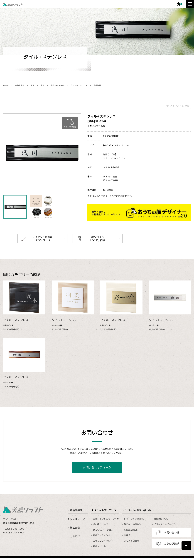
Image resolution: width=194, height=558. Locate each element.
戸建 (32, 85)
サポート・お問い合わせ (138, 510)
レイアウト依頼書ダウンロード (42, 238)
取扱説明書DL (131, 529)
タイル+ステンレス (79, 85)
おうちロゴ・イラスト (103, 540)
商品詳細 (97, 85)
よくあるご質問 (131, 540)
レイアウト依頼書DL (134, 518)
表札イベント (99, 546)
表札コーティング (101, 535)
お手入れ (128, 535)
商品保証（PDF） (161, 518)
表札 (42, 85)
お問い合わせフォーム (97, 467)
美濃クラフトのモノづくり (106, 518)
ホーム (6, 85)
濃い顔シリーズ (100, 524)
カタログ (75, 536)
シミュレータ (77, 519)
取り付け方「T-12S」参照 (97, 238)
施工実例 (75, 527)
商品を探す (19, 85)
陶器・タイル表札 (58, 85)
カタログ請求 (171, 543)
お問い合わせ (171, 532)
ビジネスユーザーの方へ (166, 524)
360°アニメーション (103, 529)
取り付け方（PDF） (132, 524)
